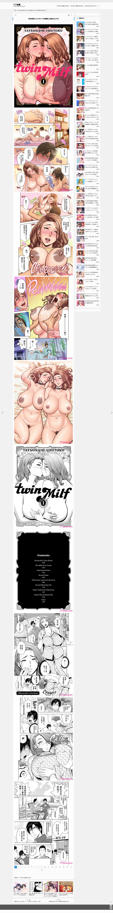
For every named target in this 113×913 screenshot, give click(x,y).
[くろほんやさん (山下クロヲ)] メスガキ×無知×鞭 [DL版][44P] (91, 88)
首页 (14, 10)
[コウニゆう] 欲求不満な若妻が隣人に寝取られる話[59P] (91, 52)
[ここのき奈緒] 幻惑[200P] (91, 65)
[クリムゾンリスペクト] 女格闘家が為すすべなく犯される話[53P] (91, 295)
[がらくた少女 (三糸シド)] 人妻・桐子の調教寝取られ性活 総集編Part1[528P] (91, 188)
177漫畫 (16, 4)
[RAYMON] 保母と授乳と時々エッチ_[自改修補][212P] (91, 260)
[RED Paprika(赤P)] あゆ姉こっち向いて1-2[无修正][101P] (91, 160)
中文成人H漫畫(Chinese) (63, 6)
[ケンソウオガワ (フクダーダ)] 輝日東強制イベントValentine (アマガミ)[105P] (91, 81)
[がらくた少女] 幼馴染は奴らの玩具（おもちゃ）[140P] (91, 274)
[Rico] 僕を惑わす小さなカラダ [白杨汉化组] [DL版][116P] (91, 245)
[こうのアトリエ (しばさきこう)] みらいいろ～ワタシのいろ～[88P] (91, 210)
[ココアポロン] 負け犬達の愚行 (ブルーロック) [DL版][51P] (91, 145)
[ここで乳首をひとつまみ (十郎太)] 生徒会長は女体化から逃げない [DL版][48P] (91, 138)
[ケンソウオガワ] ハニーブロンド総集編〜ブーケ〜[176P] (91, 181)
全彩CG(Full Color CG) (90, 6)
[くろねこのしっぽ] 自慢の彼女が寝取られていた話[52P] (91, 152)
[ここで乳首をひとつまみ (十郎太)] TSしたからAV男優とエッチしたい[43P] (91, 131)
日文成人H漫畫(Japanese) (76, 6)
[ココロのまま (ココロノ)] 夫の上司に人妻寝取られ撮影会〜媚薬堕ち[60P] (91, 45)
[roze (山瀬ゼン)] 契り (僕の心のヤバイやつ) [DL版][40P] (92, 174)
